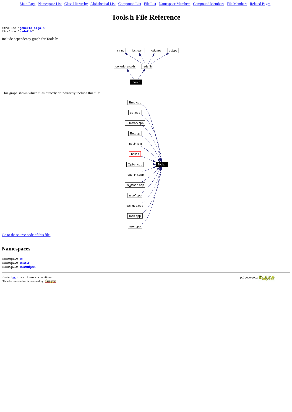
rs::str (24, 264)
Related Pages (260, 4)
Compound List (129, 4)
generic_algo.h (32, 28)
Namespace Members (174, 4)
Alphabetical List (103, 4)
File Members (237, 4)
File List (150, 4)
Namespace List (50, 4)
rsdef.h (26, 33)
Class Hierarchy (76, 4)
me (14, 278)
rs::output (27, 268)
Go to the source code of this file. (26, 236)
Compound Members (208, 4)
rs (21, 260)
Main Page (28, 4)
